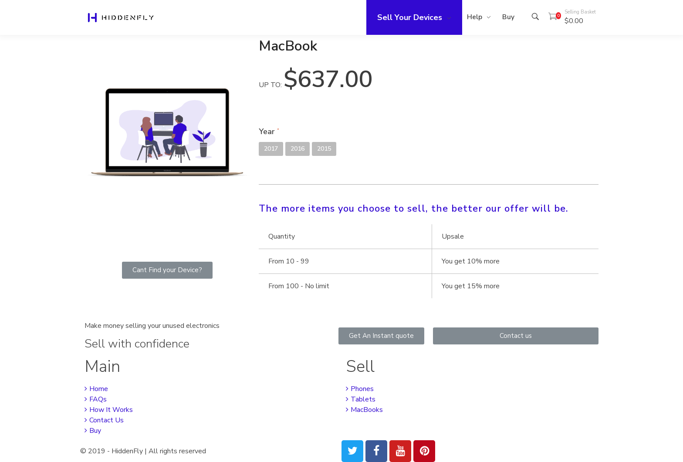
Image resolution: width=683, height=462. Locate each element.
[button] (167, 270)
